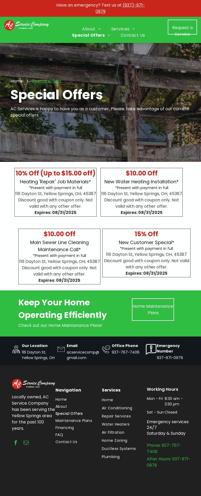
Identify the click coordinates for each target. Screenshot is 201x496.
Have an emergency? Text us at (89, 5)
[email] (26, 443)
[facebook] (15, 443)
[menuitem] (91, 29)
